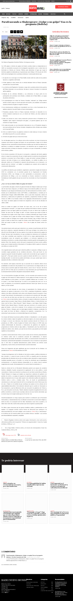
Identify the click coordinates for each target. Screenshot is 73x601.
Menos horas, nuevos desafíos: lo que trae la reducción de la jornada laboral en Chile (60, 53)
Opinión (27, 17)
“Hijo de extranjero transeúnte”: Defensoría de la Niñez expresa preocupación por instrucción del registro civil (60, 37)
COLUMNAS (13, 17)
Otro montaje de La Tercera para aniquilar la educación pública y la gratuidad (59, 513)
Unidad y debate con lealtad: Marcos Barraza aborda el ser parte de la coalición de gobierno (12, 440)
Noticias (51, 41)
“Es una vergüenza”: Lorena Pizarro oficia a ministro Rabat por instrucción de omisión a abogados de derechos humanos (61, 62)
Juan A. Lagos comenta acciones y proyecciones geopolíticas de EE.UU (60, 45)
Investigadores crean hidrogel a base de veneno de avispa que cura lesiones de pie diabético (61, 593)
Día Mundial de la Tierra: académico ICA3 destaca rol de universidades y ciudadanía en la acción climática (61, 584)
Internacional (20, 17)
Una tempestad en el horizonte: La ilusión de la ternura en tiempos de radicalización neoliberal (59, 486)
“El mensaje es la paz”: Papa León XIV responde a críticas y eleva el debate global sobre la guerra (36, 514)
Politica (51, 65)
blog (8, 17)
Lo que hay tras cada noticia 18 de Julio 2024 (35, 440)
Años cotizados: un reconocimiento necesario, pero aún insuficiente (60, 70)
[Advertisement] (36, 534)
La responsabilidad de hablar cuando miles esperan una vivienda (36, 485)
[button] (64, 14)
